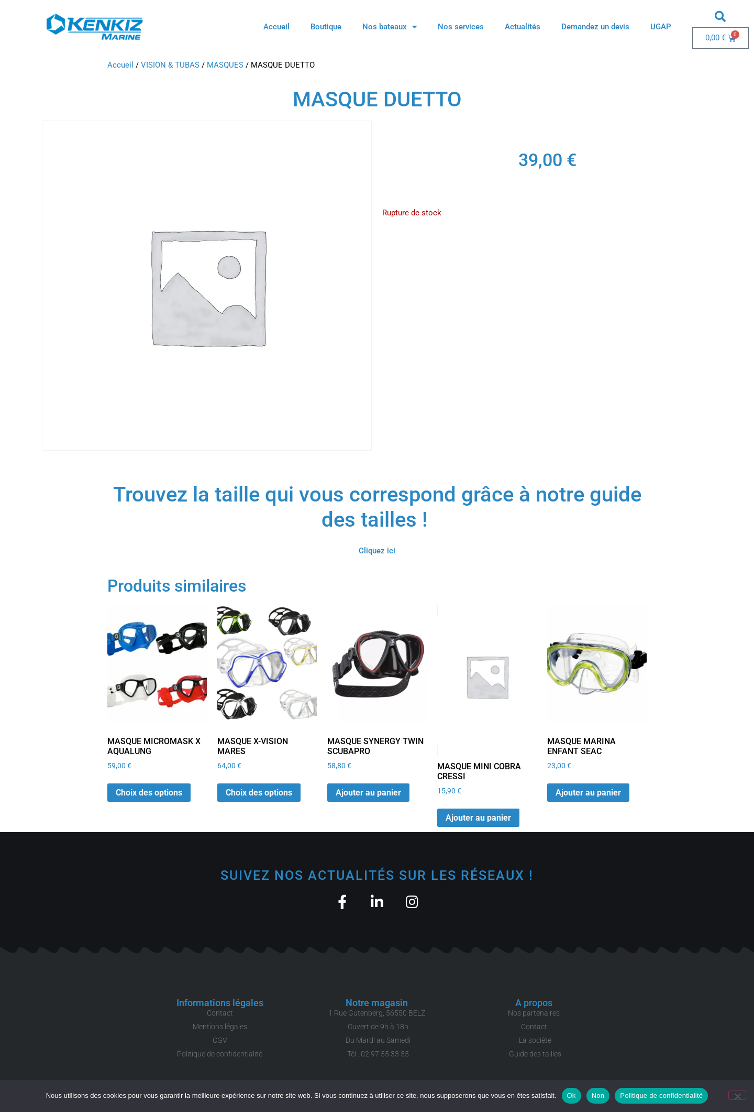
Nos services (461, 26)
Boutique (326, 26)
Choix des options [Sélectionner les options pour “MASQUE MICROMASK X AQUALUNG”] (149, 793)
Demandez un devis (595, 26)
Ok (571, 1095)
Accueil (276, 26)
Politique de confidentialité (661, 1095)
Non (598, 1095)
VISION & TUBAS (170, 65)
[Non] (737, 1095)
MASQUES (225, 65)
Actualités (522, 26)
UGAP (660, 26)
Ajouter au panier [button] (368, 793)
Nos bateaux (389, 27)
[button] (720, 16)
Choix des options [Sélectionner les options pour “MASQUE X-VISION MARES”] (259, 793)
